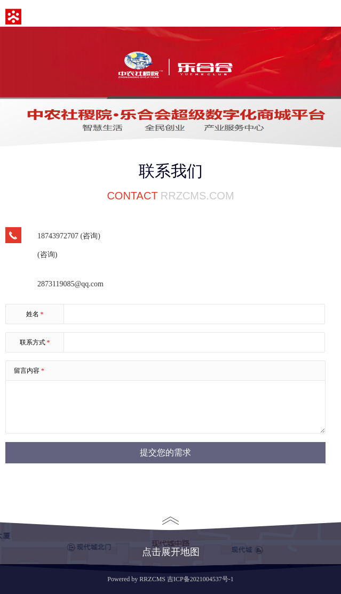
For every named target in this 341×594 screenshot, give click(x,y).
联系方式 (35, 342)
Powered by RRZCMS (136, 579)
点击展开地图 (171, 537)
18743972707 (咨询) (68, 236)
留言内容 (29, 370)
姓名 (35, 314)
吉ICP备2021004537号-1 (200, 579)
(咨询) (47, 255)
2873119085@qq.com (70, 284)
